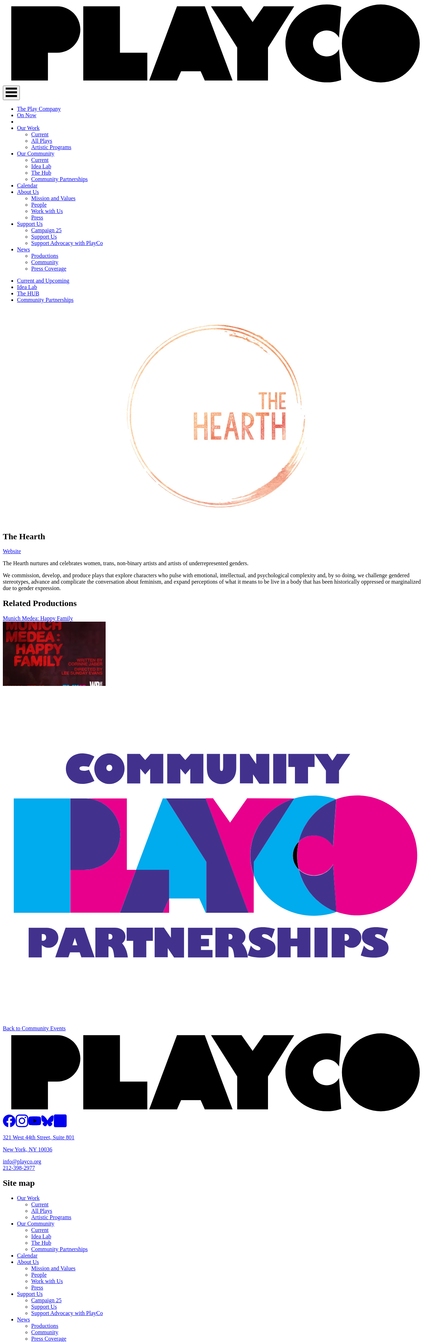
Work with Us (47, 211)
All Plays (41, 141)
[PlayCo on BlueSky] (47, 1125)
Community (44, 262)
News (23, 249)
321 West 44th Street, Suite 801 (38, 1137)
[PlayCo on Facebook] (9, 1125)
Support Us (30, 224)
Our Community (35, 154)
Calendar (27, 185)
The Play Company (39, 109)
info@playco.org (22, 1161)
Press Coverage (48, 269)
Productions (44, 256)
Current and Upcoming (43, 281)
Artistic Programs (51, 147)
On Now (27, 115)
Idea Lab (41, 166)
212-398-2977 (19, 1168)
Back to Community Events (34, 1028)
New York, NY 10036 (27, 1149)
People (39, 205)
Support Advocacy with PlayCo (67, 243)
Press (37, 217)
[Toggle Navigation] (11, 93)
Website (12, 551)
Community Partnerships (59, 179)
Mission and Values (53, 198)
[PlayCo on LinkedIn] (60, 1125)
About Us (28, 192)
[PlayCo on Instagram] (22, 1125)
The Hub (41, 173)
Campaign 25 (46, 230)
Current (40, 134)
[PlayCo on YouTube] (34, 1125)
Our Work (28, 128)
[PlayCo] (215, 82)
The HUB (28, 293)
